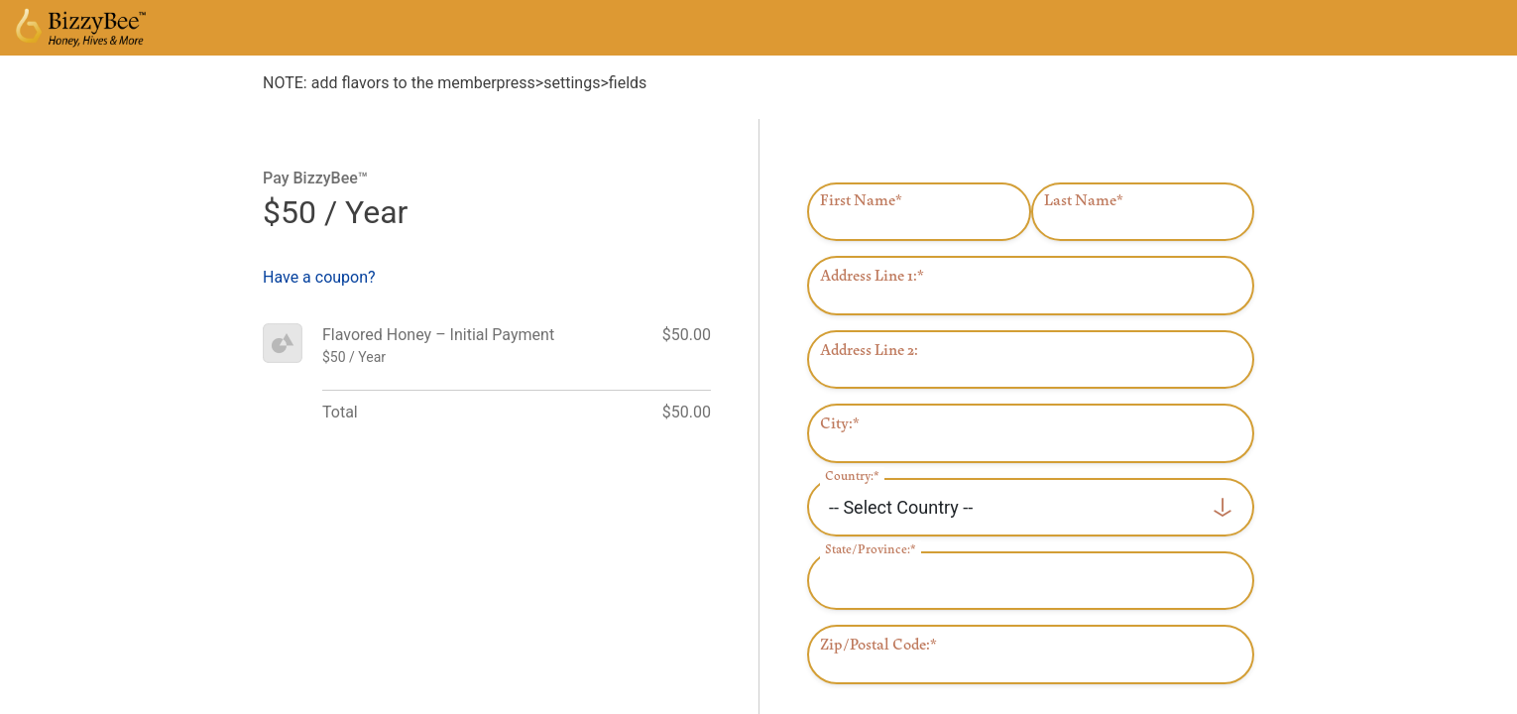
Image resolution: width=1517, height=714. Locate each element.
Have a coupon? (319, 277)
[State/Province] (1030, 580)
